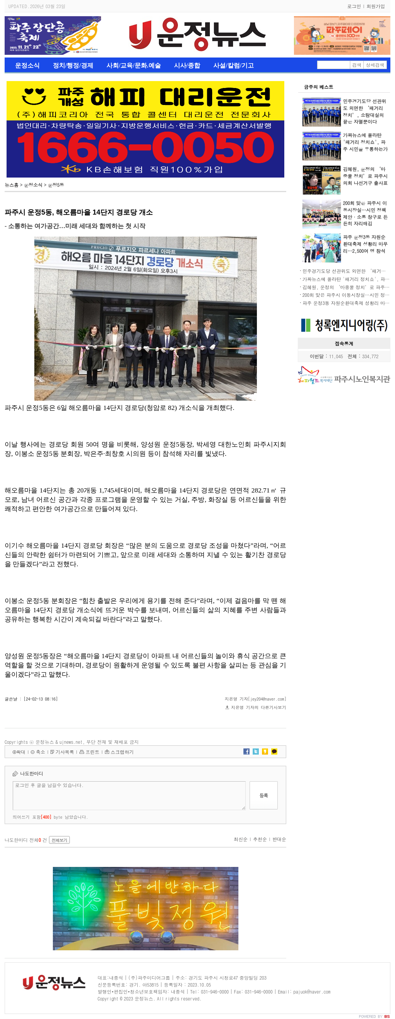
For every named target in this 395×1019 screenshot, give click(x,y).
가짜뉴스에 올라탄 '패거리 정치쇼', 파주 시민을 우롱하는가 (365, 142)
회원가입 (375, 6)
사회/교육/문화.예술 (133, 65)
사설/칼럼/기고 (233, 65)
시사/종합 (187, 65)
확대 (20, 751)
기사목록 (65, 751)
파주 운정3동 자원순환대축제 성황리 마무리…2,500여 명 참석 (365, 244)
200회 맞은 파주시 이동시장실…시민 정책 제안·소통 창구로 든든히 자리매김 (365, 213)
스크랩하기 (122, 751)
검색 (356, 64)
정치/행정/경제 (73, 65)
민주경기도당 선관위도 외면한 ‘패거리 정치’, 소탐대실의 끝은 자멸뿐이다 (364, 111)
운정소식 (27, 65)
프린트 (93, 751)
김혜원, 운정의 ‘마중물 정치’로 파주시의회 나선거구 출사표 (365, 176)
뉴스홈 (12, 184)
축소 (40, 751)
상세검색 (375, 64)
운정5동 (56, 184)
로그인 (354, 6)
